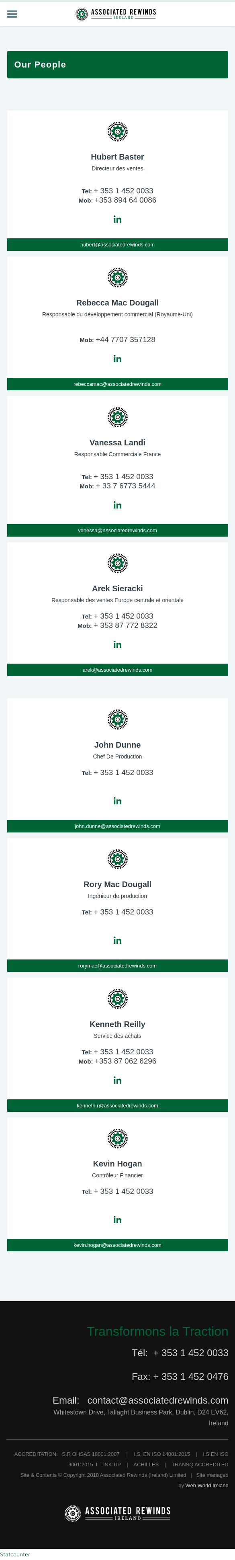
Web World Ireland (207, 1485)
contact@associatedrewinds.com (158, 1400)
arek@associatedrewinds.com (118, 670)
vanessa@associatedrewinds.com (117, 530)
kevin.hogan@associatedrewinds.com (117, 1245)
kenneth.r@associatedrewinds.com (117, 1106)
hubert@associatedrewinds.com (117, 245)
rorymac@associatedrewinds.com (117, 966)
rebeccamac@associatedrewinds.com (117, 384)
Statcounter (15, 1554)
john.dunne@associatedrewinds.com (117, 826)
